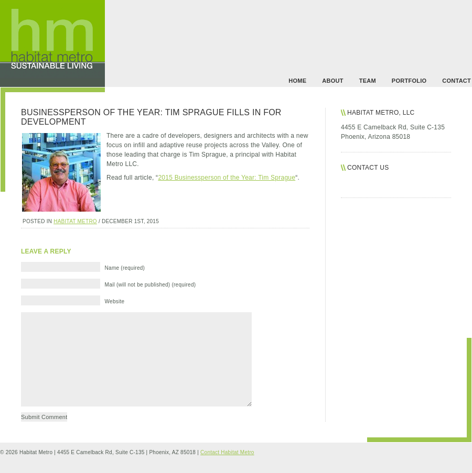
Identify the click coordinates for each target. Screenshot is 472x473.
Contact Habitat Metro (227, 452)
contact (456, 81)
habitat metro (75, 221)
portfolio (409, 81)
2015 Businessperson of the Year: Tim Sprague (226, 177)
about (332, 81)
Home (297, 81)
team (367, 81)
